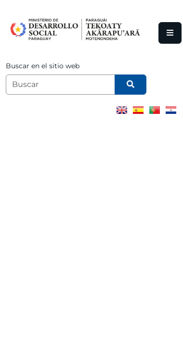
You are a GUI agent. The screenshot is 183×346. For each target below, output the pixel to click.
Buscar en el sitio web (42, 66)
